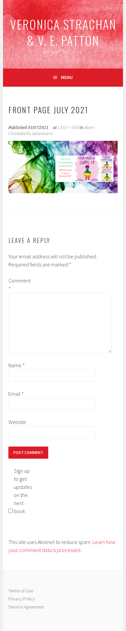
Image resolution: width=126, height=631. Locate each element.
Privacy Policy (21, 599)
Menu (67, 77)
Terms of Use (20, 591)
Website (17, 422)
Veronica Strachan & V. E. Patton (63, 32)
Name (16, 365)
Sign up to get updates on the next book (23, 490)
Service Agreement (26, 607)
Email (16, 393)
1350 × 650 (68, 127)
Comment (19, 284)
